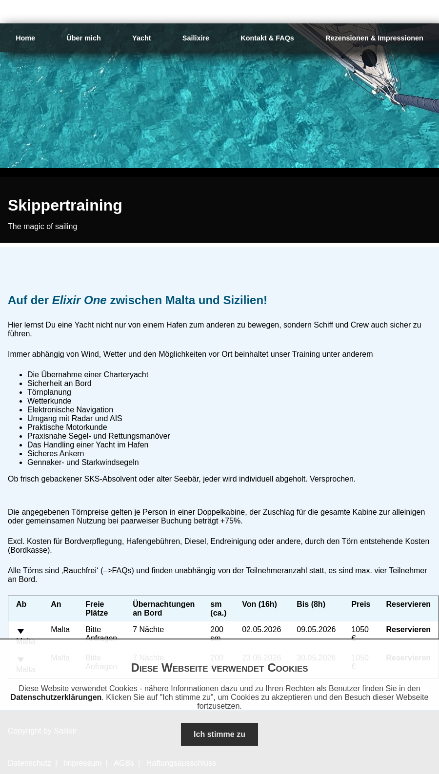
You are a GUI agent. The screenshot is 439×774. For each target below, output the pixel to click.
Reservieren (408, 629)
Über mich (83, 38)
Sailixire (195, 38)
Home (25, 38)
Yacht (141, 38)
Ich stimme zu (219, 734)
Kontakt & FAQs (267, 38)
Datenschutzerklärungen (56, 697)
